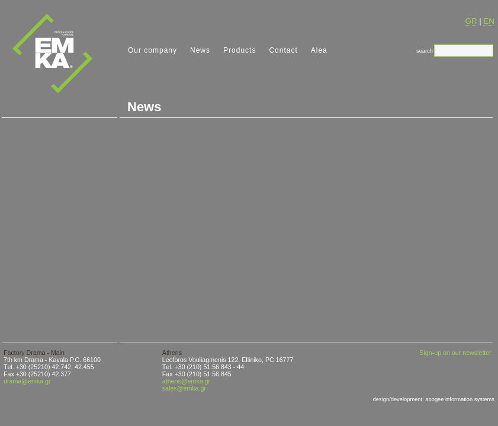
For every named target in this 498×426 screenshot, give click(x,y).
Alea (319, 50)
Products (239, 50)
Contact (283, 50)
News (200, 50)
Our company (152, 50)
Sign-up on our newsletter (455, 352)
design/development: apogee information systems (433, 399)
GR (471, 21)
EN (488, 21)
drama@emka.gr (27, 381)
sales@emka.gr (184, 388)
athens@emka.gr (186, 381)
